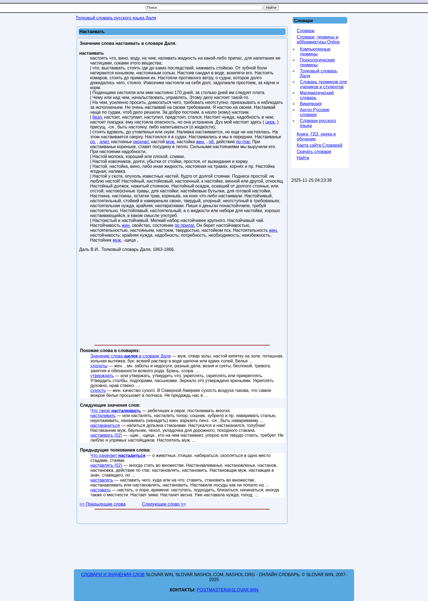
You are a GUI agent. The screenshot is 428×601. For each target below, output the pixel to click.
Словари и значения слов (113, 574)
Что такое (115, 410)
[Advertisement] (182, 299)
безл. (98, 117)
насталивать (103, 415)
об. (212, 141)
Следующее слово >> (164, 504)
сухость (98, 390)
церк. (270, 122)
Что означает (117, 455)
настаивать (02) (106, 435)
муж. (171, 141)
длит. (105, 141)
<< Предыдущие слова (102, 504)
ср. (93, 141)
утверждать (102, 375)
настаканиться (105, 425)
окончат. (141, 141)
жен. (200, 141)
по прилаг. (185, 225)
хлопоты (98, 365)
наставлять (101, 480)
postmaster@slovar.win (227, 590)
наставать (100, 490)
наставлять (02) (106, 465)
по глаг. (243, 141)
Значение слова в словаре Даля (130, 356)
